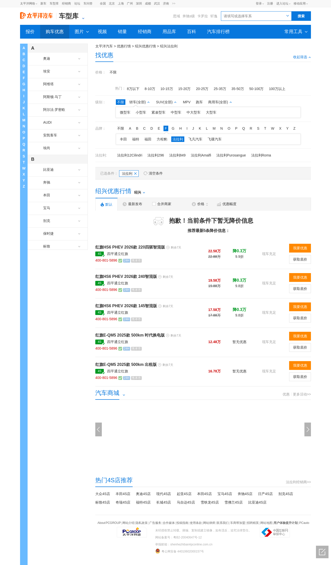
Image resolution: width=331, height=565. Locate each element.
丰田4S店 (123, 494)
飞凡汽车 (195, 139)
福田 (147, 139)
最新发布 (132, 204)
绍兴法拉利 (169, 46)
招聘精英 (253, 523)
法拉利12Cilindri (129, 155)
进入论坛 (282, 3)
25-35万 (220, 89)
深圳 (139, 3)
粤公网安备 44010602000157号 (179, 550)
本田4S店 (204, 494)
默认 (106, 204)
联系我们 (223, 523)
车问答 (88, 3)
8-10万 (150, 89)
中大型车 (194, 112)
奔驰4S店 (245, 494)
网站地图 (266, 523)
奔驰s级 (189, 16)
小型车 (141, 112)
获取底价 (300, 259)
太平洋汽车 (104, 46)
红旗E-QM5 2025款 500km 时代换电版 (130, 335)
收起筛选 (302, 57)
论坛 (77, 3)
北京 (112, 3)
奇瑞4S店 (123, 502)
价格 (200, 204)
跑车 (199, 102)
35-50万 (237, 89)
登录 (259, 3)
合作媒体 (169, 523)
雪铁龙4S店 (210, 502)
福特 (135, 139)
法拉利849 (177, 155)
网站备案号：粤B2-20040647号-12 (178, 537)
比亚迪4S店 (257, 502)
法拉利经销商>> (298, 482)
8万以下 (133, 89)
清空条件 (156, 173)
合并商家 (161, 204)
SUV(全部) (166, 102)
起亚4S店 (184, 494)
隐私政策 (142, 523)
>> (174, 3)
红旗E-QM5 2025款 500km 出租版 (126, 364)
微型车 (125, 112)
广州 (130, 3)
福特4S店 (143, 502)
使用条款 (196, 523)
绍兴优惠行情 (145, 46)
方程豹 (162, 139)
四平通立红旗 (117, 254)
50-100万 (256, 89)
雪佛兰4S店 (233, 502)
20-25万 (202, 89)
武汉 (157, 3)
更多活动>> (302, 394)
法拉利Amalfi (201, 155)
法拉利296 (155, 155)
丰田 (123, 139)
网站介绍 (128, 523)
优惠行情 (124, 46)
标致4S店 (102, 502)
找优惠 (104, 55)
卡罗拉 (202, 16)
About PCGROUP (109, 523)
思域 (176, 16)
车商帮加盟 (237, 523)
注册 (270, 3)
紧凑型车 (158, 112)
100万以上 (277, 89)
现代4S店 (163, 494)
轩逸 (213, 16)
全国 (103, 3)
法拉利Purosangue (231, 155)
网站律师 (209, 523)
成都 (148, 3)
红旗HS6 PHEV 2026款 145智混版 (126, 306)
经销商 (66, 3)
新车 (43, 3)
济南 (166, 3)
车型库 (54, 3)
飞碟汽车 (215, 139)
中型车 (176, 112)
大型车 (211, 112)
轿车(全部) (139, 102)
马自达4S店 (186, 502)
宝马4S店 (224, 494)
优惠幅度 (226, 204)
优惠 (286, 394)
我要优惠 (300, 248)
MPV (186, 102)
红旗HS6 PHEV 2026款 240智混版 (126, 276)
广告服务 (155, 523)
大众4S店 (102, 494)
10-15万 (166, 89)
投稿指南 (182, 523)
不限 (113, 72)
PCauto (304, 523)
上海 (121, 3)
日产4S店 (265, 494)
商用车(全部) (220, 102)
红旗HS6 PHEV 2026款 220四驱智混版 (130, 247)
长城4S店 (163, 502)
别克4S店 (285, 494)
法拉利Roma (261, 155)
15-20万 (184, 89)
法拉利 (178, 139)
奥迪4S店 (143, 494)
